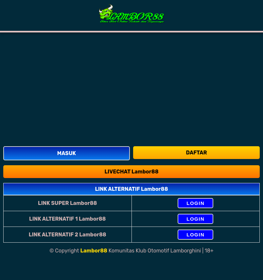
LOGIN (195, 203)
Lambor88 (93, 251)
